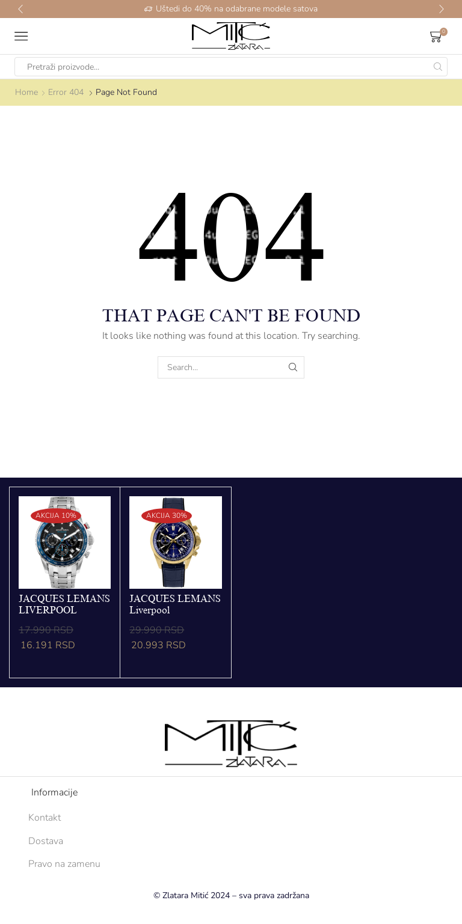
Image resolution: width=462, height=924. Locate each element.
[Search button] (438, 67)
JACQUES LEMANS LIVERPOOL (64, 605)
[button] (20, 9)
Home (26, 92)
